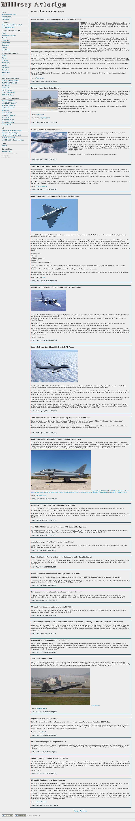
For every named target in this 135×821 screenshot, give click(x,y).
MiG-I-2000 (5, 110)
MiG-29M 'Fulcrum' (8, 108)
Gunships (5, 70)
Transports (5, 63)
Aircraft (4, 38)
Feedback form (7, 151)
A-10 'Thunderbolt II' (8, 92)
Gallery (4, 47)
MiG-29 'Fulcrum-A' (8, 100)
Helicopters (5, 40)
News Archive (80, 811)
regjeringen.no (45, 118)
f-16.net (43, 732)
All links (4, 145)
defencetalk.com (41, 802)
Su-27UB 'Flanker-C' (9, 115)
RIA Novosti (40, 78)
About (4, 33)
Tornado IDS (6, 85)
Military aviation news (9, 14)
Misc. (3, 75)
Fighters (4, 58)
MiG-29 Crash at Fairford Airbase (13, 140)
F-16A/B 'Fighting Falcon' (10, 80)
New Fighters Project (9, 35)
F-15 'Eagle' (6, 88)
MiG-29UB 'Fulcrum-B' (9, 103)
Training (4, 65)
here (44, 277)
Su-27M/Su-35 (7, 124)
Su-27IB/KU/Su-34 (8, 122)
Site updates (6, 19)
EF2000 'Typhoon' (8, 95)
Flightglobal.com (41, 708)
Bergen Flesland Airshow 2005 (12, 25)
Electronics (5, 67)
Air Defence (6, 42)
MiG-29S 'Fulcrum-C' (9, 105)
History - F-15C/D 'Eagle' (10, 133)
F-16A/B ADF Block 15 (9, 83)
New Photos (6, 50)
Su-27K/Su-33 (6, 117)
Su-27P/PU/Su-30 (8, 120)
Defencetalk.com (41, 186)
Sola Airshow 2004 (8, 27)
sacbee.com (40, 114)
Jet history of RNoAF (9, 137)
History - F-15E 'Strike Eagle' (11, 135)
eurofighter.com (41, 495)
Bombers (5, 60)
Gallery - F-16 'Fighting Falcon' (12, 130)
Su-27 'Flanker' (7, 113)
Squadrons (5, 45)
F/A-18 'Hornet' (7, 90)
